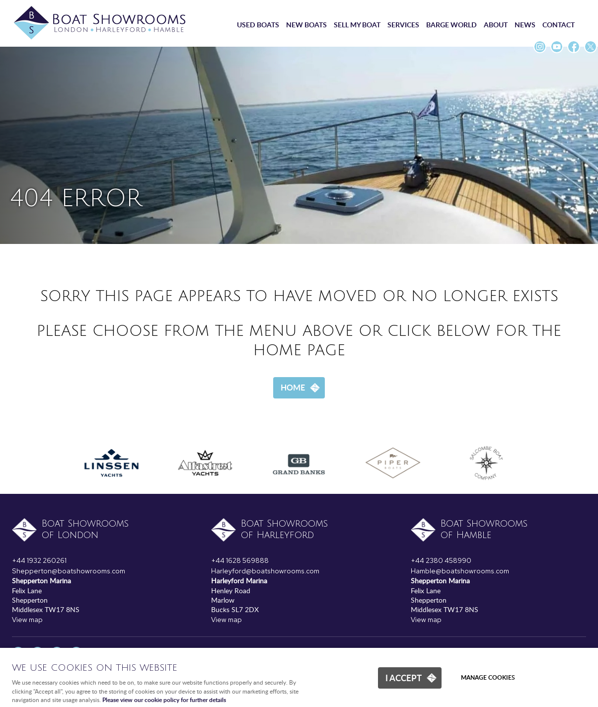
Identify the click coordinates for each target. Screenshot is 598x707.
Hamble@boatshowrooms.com (460, 570)
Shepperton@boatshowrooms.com (68, 570)
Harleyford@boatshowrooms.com (265, 570)
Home (293, 387)
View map (27, 619)
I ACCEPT (403, 678)
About (496, 24)
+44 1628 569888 (240, 560)
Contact (558, 24)
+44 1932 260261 (39, 560)
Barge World (451, 24)
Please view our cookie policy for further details (164, 700)
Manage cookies (488, 677)
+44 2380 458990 (441, 560)
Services (403, 24)
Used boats (258, 24)
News (525, 24)
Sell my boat (357, 24)
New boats (306, 24)
